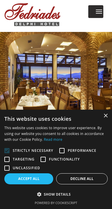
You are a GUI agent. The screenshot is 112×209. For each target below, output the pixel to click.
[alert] (56, 159)
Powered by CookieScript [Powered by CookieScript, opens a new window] (56, 203)
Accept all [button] (29, 178)
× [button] (105, 116)
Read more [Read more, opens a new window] (53, 139)
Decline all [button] (81, 178)
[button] (56, 194)
